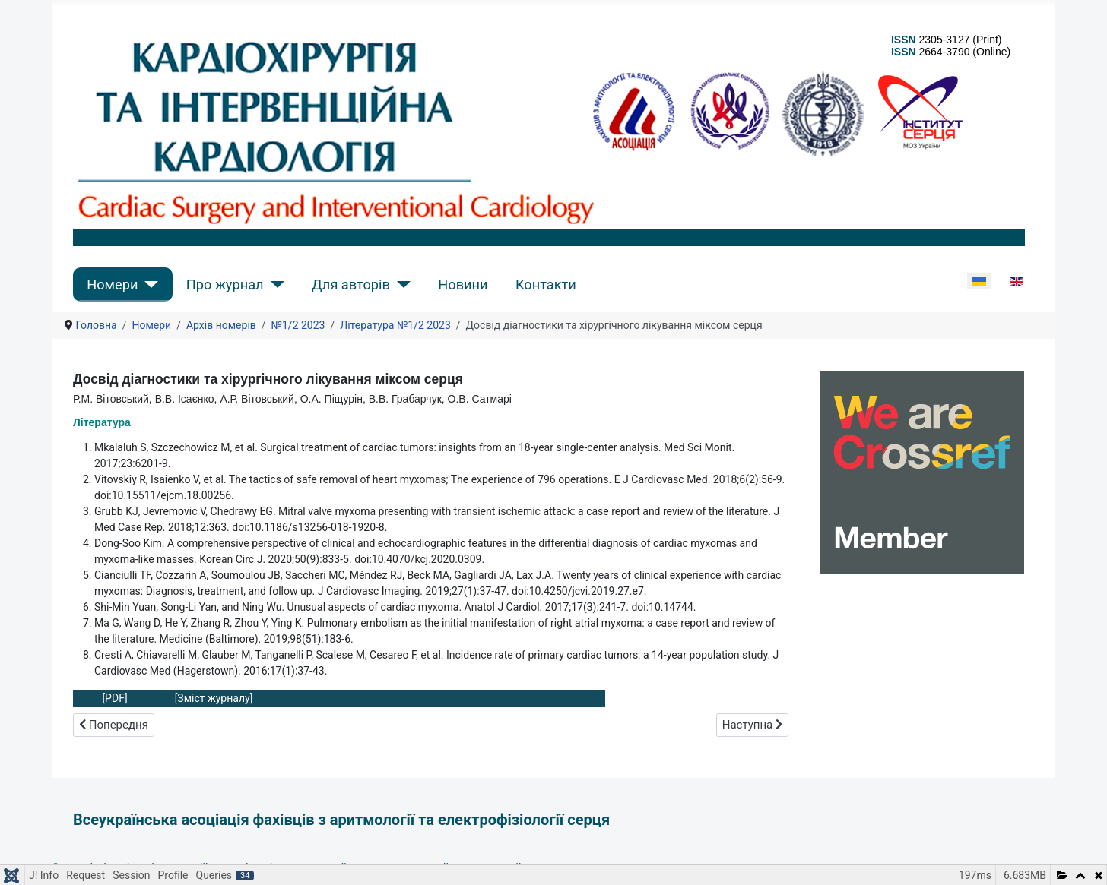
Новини (462, 284)
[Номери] (148, 284)
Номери (112, 284)
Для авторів (351, 284)
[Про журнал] (274, 284)
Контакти (545, 284)
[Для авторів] (400, 284)
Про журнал (225, 284)
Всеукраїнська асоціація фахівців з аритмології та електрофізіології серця (341, 820)
